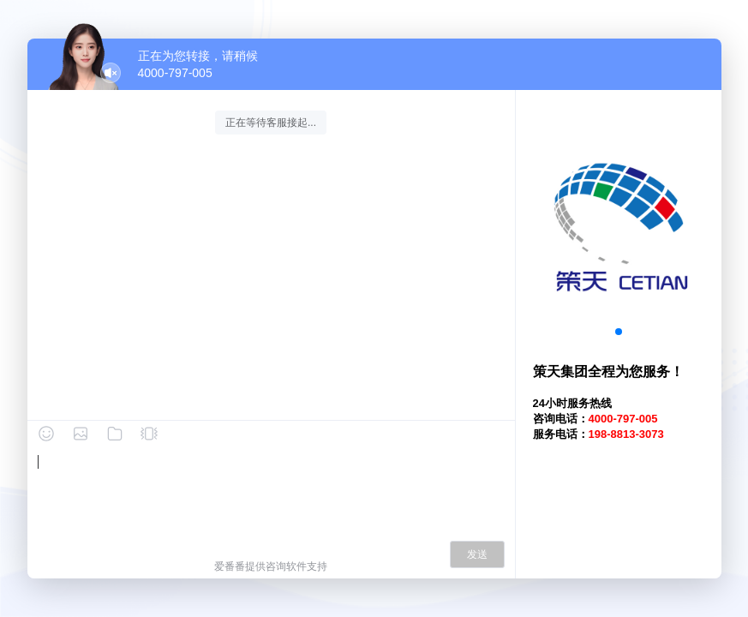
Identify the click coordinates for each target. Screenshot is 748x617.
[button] (618, 331)
